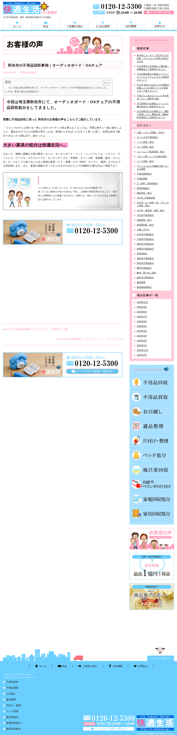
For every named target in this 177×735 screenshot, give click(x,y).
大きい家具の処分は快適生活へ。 (24, 91)
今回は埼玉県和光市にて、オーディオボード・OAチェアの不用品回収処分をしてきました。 (61, 88)
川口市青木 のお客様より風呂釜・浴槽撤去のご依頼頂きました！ (153, 68)
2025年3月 (142, 336)
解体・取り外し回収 (146, 273)
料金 (46, 26)
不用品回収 (151, 382)
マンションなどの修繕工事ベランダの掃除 (153, 167)
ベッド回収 (151, 455)
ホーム (17, 26)
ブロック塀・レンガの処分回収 (152, 156)
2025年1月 (142, 345)
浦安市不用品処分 (145, 258)
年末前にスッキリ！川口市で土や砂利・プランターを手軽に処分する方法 (153, 58)
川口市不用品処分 (145, 215)
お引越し (151, 411)
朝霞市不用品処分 (145, 249)
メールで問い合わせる (159, 12)
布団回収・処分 (144, 220)
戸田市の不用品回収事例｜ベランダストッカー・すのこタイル (88, 339)
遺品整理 (141, 282)
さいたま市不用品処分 (147, 137)
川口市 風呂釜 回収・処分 (151, 210)
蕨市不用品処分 (144, 268)
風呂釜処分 (151, 470)
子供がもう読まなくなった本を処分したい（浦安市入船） (153, 97)
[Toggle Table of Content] (104, 83)
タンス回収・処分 (145, 147)
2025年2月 (142, 340)
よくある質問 (102, 26)
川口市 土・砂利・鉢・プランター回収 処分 (153, 204)
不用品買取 (142, 178)
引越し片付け (143, 229)
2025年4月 (142, 331)
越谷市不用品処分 (145, 277)
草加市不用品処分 (145, 263)
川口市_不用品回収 (146, 198)
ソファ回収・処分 (145, 142)
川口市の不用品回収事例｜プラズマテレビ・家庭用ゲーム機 (36, 329)
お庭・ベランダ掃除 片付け (151, 132)
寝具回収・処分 (144, 193)
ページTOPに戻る (160, 658)
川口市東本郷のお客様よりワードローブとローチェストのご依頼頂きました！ (153, 77)
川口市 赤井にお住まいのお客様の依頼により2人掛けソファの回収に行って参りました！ (153, 88)
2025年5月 (142, 326)
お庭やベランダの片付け (151, 484)
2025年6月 (142, 321)
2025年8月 (142, 312)
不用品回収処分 (28, 72)
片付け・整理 (151, 441)
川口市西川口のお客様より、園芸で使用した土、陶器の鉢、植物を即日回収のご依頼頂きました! (153, 114)
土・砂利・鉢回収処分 (147, 183)
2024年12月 (142, 350)
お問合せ (159, 26)
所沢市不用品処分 (145, 244)
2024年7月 (142, 355)
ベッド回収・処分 (145, 161)
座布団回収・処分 (145, 225)
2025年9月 (142, 307)
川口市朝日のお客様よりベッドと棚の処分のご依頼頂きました (153, 105)
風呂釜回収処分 (144, 287)
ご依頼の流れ (74, 26)
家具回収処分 (143, 188)
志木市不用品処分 (145, 234)
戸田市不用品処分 (145, 239)
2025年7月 (142, 316)
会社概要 (131, 26)
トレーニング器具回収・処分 (151, 151)
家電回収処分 (151, 499)
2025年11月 (142, 302)
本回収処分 (142, 253)
